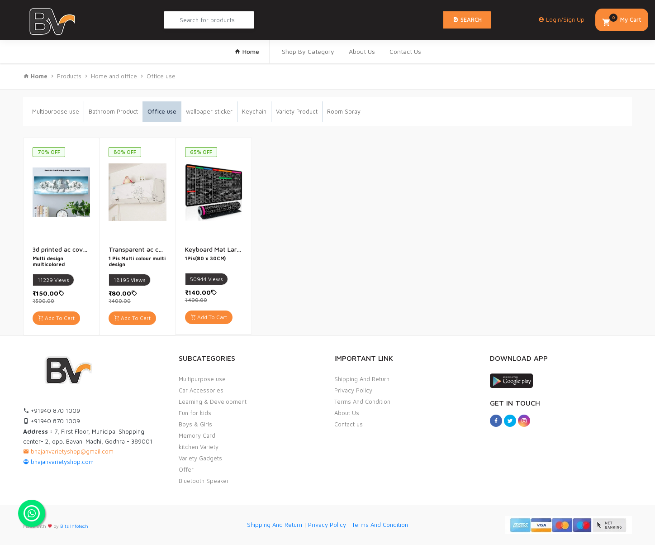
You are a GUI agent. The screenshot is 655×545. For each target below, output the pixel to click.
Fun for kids (195, 412)
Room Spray (344, 111)
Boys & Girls (195, 424)
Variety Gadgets (200, 458)
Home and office (114, 76)
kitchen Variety (198, 446)
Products (69, 76)
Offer (186, 469)
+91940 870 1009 (51, 410)
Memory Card (197, 435)
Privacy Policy (353, 390)
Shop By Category (308, 51)
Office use (161, 76)
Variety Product (297, 111)
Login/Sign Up (561, 19)
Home (246, 51)
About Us (362, 51)
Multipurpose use (55, 111)
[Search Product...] (209, 20)
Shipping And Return (361, 378)
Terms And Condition (362, 401)
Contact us (348, 424)
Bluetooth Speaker (204, 480)
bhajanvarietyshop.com (58, 461)
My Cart (621, 21)
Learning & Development (213, 401)
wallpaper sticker (209, 111)
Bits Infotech (74, 526)
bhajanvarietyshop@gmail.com (68, 451)
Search (467, 19)
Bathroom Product (113, 111)
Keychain (254, 111)
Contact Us (405, 51)
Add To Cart (56, 318)
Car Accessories (201, 390)
